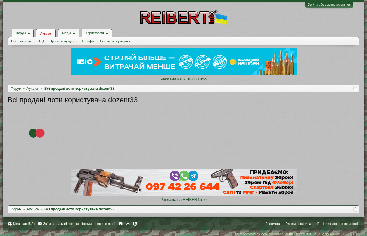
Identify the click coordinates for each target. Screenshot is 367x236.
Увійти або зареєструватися (329, 4)
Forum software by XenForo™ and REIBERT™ (295, 234)
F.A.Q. (40, 41)
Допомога (272, 223)
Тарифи (88, 41)
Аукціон (45, 33)
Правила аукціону (63, 41)
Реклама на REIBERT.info (183, 79)
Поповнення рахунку (114, 41)
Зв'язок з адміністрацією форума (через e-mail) (79, 223)
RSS (135, 224)
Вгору (128, 224)
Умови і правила (298, 223)
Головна (120, 224)
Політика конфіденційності (337, 223)
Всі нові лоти (21, 41)
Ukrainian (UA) (24, 223)
